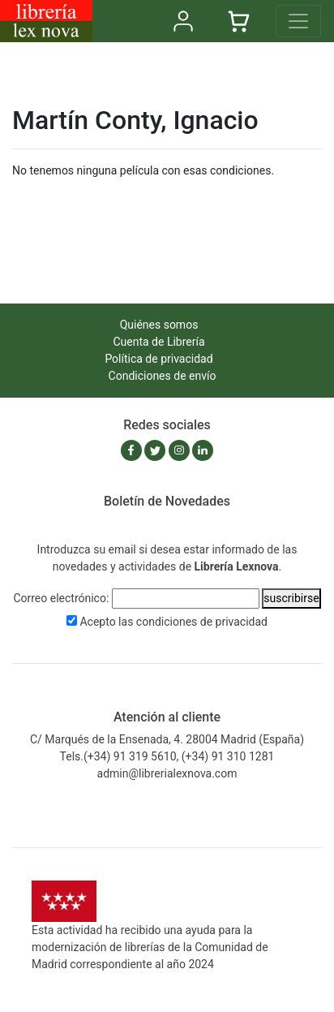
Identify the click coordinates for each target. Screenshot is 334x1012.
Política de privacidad (158, 358)
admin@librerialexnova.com (167, 773)
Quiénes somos (159, 324)
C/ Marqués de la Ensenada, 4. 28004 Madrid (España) (167, 739)
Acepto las (173, 621)
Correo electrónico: (61, 598)
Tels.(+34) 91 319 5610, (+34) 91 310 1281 (167, 756)
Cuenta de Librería (158, 341)
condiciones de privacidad (202, 621)
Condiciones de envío (162, 375)
